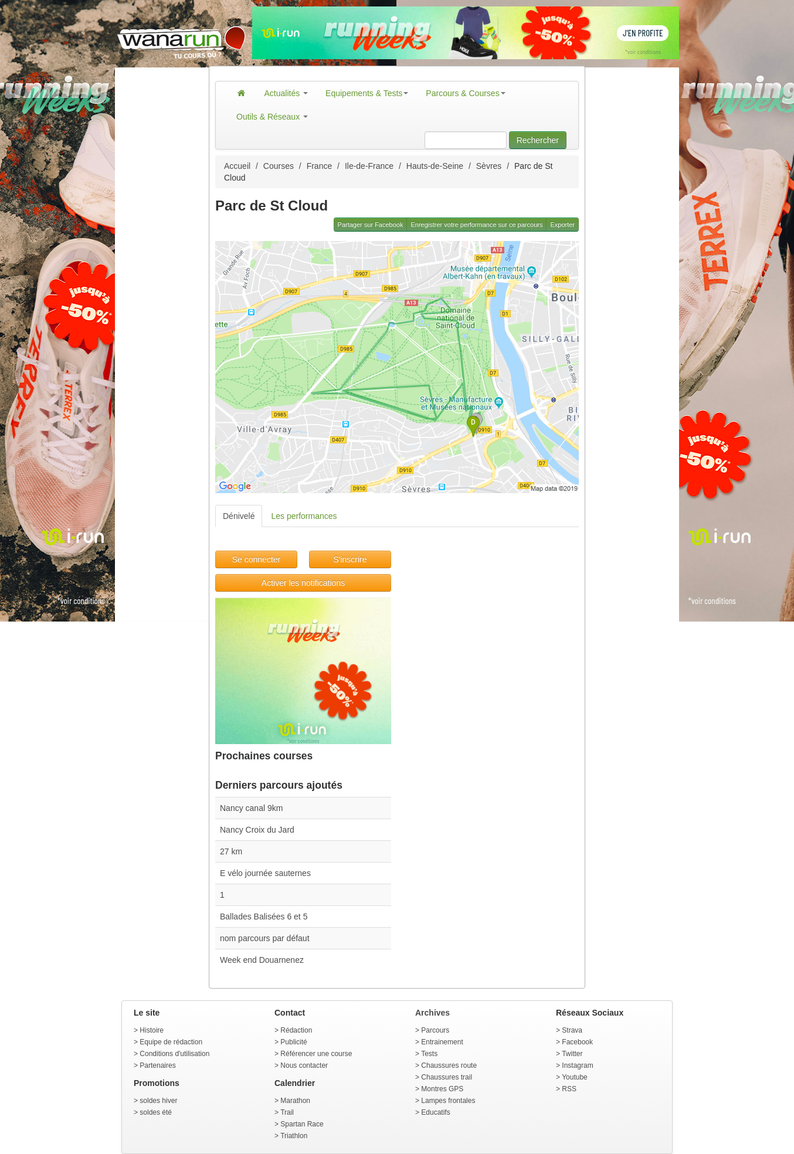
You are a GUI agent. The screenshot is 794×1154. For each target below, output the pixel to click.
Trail (287, 1112)
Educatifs (435, 1112)
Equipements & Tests (366, 93)
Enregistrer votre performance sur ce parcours (476, 224)
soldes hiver (158, 1101)
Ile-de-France (369, 166)
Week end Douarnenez (262, 960)
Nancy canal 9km (251, 808)
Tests (429, 1054)
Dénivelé (239, 516)
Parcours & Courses (465, 93)
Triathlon (293, 1136)
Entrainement (442, 1042)
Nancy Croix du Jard (257, 829)
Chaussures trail (446, 1077)
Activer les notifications (303, 583)
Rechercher (538, 140)
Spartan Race (301, 1124)
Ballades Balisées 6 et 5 (263, 916)
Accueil (237, 166)
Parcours (435, 1030)
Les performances (304, 516)
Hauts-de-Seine (434, 166)
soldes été (156, 1112)
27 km (231, 851)
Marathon (295, 1101)
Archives (432, 1012)
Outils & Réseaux (272, 116)
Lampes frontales (448, 1101)
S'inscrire (350, 559)
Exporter (562, 224)
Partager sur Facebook (370, 224)
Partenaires (157, 1065)
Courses (278, 166)
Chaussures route (449, 1065)
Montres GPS (442, 1089)
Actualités (286, 93)
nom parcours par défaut (265, 938)
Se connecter (256, 559)
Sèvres (489, 166)
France (319, 166)
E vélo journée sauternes (265, 873)
